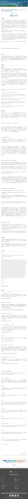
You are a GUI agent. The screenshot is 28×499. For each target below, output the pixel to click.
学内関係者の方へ (17, 488)
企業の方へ (16, 486)
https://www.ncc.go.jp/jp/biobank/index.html (9, 353)
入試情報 (2, 481)
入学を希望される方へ (4, 485)
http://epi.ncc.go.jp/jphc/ (6, 320)
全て (4, 460)
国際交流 (16, 481)
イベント (18, 460)
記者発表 (23, 460)
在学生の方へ (16, 485)
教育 (15, 478)
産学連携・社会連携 (17, 479)
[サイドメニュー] (26, 1)
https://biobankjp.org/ (6, 298)
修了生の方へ (3, 486)
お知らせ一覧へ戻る (23, 453)
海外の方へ (2, 488)
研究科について (3, 478)
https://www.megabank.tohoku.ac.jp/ (8, 309)
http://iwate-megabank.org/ (17, 309)
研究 (2, 479)
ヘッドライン (9, 460)
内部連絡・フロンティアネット (14, 493)
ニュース (14, 460)
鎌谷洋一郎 (23, 20)
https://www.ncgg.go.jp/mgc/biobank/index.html (9, 363)
